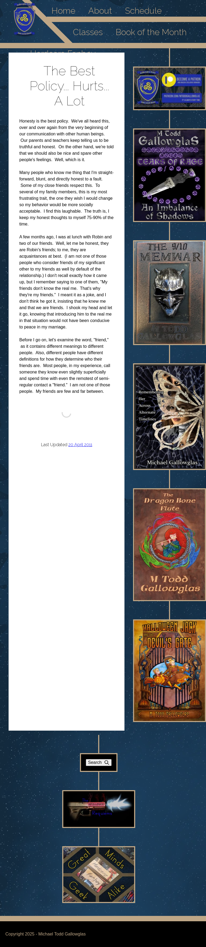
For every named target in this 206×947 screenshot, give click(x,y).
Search (98, 762)
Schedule (143, 11)
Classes (88, 32)
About (100, 11)
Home (63, 11)
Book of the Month (151, 32)
